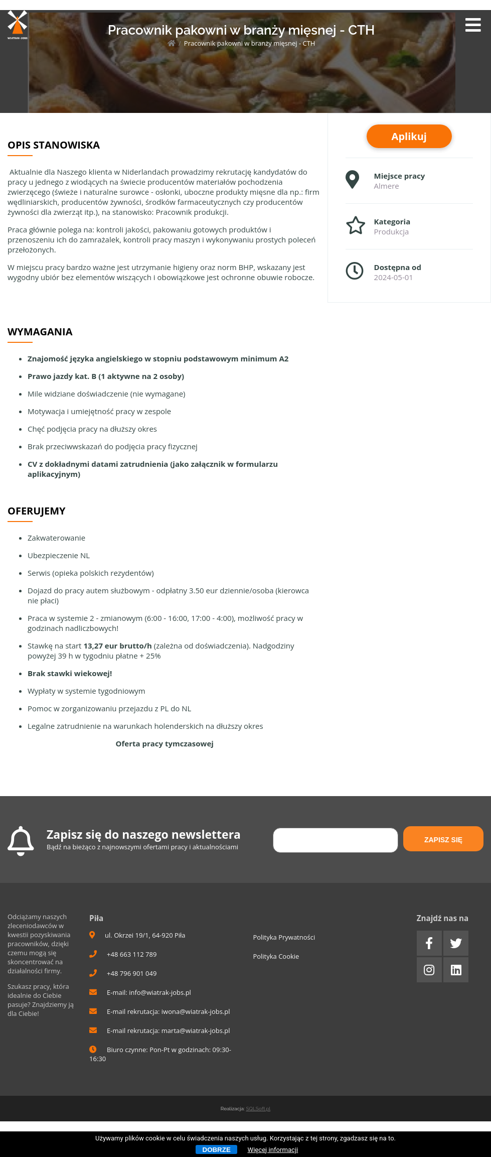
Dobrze (217, 1149)
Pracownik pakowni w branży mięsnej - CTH (249, 43)
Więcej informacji (273, 1149)
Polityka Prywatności (284, 937)
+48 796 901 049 (122, 973)
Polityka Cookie (276, 956)
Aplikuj (409, 136)
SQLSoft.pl (258, 1108)
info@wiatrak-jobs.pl (160, 992)
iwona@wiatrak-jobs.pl (195, 1011)
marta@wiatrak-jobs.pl (195, 1030)
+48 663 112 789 (122, 954)
